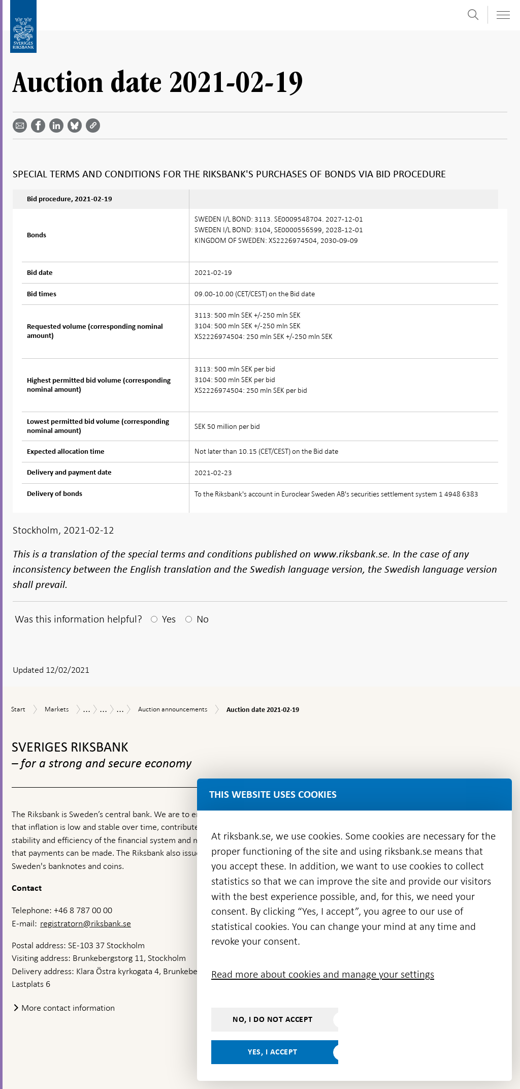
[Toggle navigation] (502, 15)
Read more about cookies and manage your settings (322, 974)
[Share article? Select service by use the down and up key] (58, 125)
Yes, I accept (273, 1052)
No (203, 619)
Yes (169, 619)
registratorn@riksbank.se (85, 923)
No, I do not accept (273, 1019)
